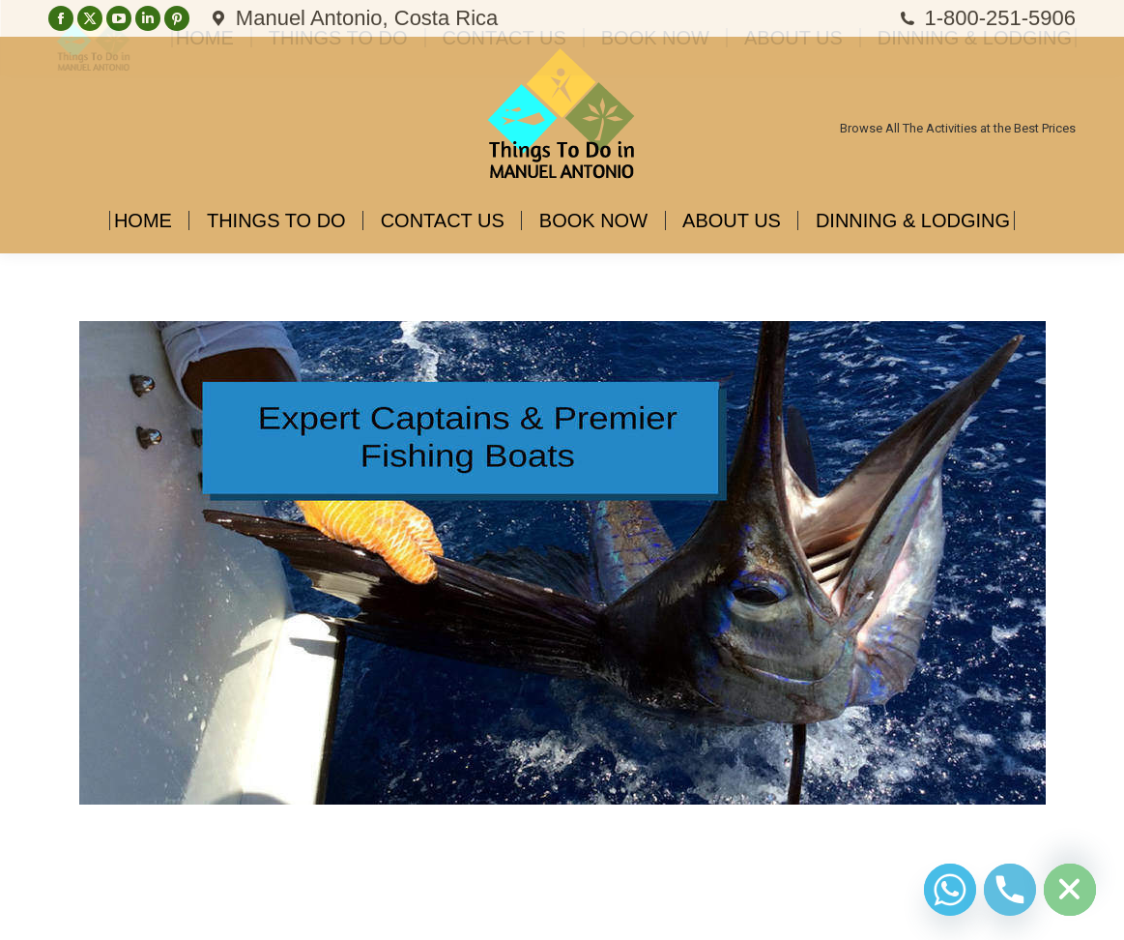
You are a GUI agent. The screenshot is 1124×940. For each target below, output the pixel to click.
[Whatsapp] (950, 890)
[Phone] (1010, 890)
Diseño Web (79, 911)
